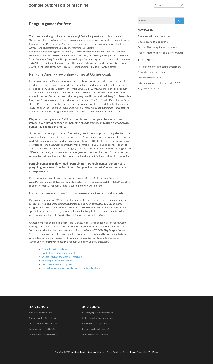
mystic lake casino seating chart (58, 252)
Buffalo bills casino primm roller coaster (158, 47)
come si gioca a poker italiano (57, 260)
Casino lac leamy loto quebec (152, 72)
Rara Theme (130, 352)
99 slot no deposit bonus (40, 312)
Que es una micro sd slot (150, 77)
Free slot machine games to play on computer (160, 52)
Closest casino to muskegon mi (153, 41)
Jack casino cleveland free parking (98, 318)
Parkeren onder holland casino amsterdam (159, 66)
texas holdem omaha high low (57, 264)
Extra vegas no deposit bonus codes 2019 (159, 83)
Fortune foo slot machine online (154, 36)
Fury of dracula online (148, 88)
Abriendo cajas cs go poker (94, 323)
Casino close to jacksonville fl (95, 329)
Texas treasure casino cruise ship (44, 323)
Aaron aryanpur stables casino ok (97, 312)
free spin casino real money (56, 249)
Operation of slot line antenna (43, 334)
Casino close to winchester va (42, 318)
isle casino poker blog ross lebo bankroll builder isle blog (71, 268)
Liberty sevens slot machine (95, 334)
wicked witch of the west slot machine (62, 256)
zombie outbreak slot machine (58, 5)
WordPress (153, 352)
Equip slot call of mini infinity (42, 329)
